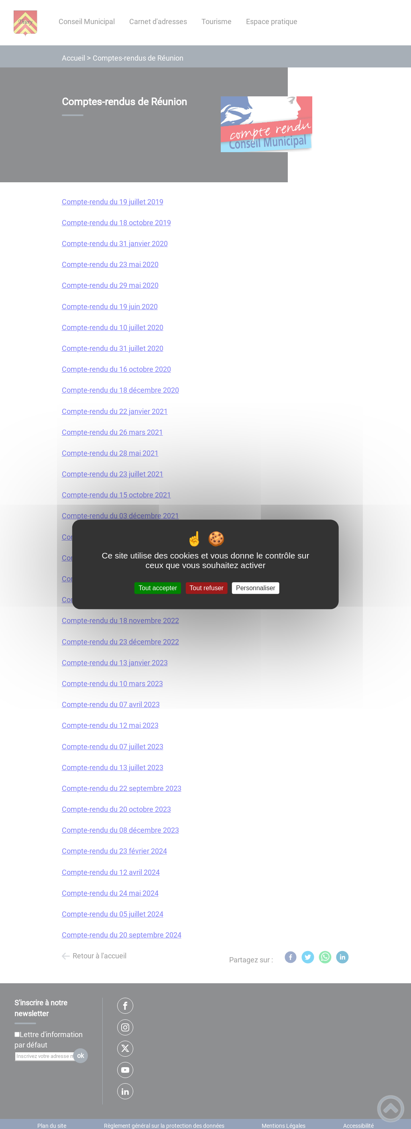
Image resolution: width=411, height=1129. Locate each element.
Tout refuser (206, 588)
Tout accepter (157, 588)
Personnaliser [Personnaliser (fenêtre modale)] (255, 588)
